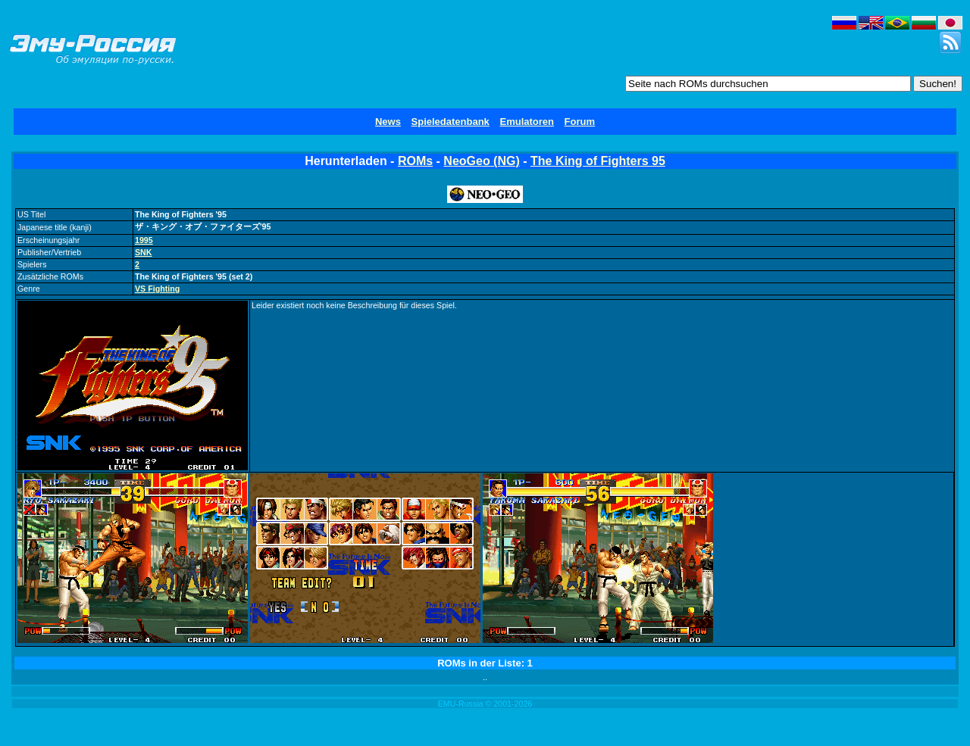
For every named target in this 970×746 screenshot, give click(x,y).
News (388, 121)
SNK (143, 252)
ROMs (415, 161)
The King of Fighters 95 (597, 161)
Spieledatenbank (450, 121)
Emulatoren (526, 121)
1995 (144, 240)
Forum (580, 121)
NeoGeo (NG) (481, 161)
